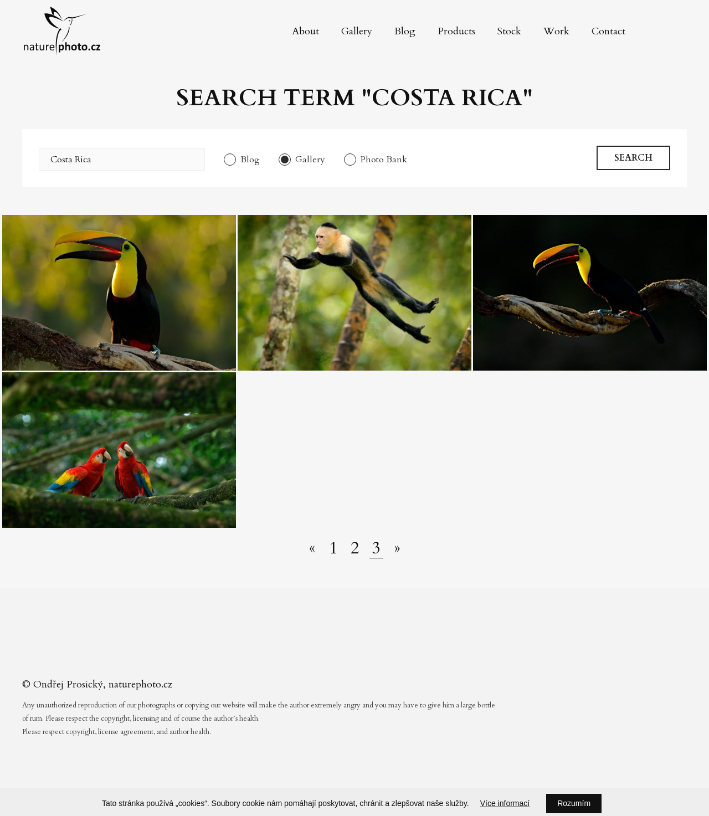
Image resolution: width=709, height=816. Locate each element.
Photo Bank (384, 159)
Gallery (356, 31)
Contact (608, 31)
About (305, 31)
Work (556, 31)
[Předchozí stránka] (312, 548)
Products (456, 31)
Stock (509, 31)
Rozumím (573, 803)
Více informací (505, 803)
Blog (404, 31)
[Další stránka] (397, 548)
